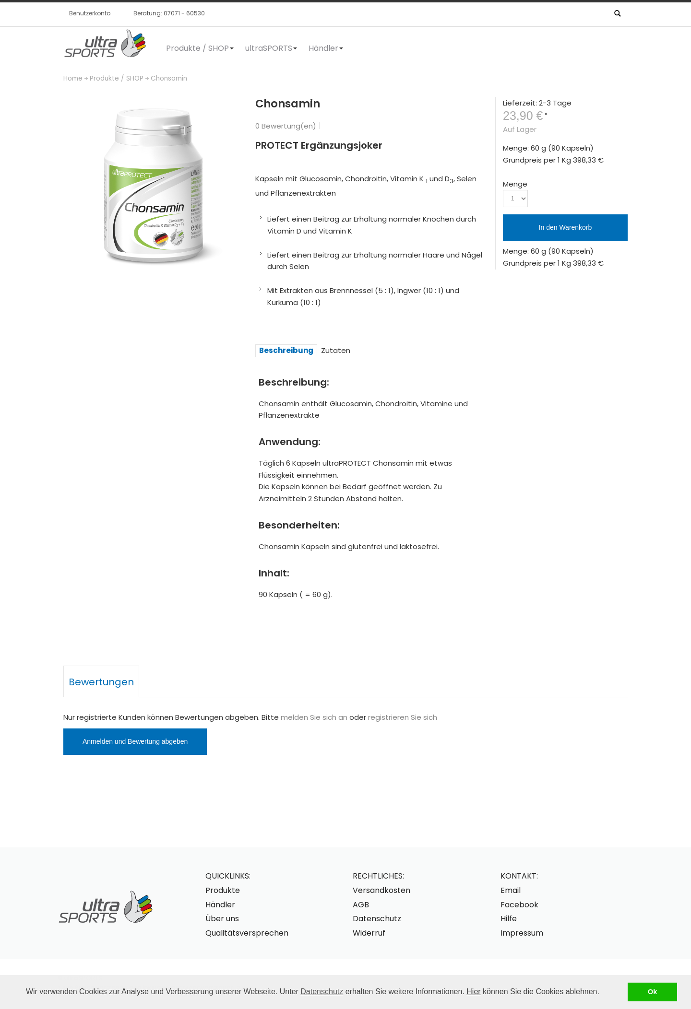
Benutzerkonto (89, 13)
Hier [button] (473, 991)
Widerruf (369, 933)
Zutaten (335, 350)
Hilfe (508, 918)
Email (510, 890)
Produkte (222, 890)
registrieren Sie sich (402, 717)
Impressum (521, 933)
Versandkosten (381, 890)
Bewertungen (101, 682)
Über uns (222, 918)
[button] (602, 992)
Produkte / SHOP (116, 78)
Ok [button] (652, 992)
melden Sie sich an (314, 717)
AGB (361, 904)
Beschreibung (286, 350)
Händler (220, 904)
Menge (515, 184)
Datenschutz (321, 991)
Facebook (519, 904)
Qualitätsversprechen (246, 933)
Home (73, 78)
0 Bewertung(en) (285, 126)
